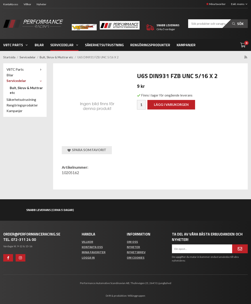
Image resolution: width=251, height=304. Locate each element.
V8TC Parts (15, 44)
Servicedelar (64, 44)
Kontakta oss (10, 4)
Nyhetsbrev (136, 252)
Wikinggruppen (136, 295)
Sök (237, 23)
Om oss (132, 241)
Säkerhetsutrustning (104, 44)
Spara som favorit (86, 150)
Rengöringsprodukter (150, 44)
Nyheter (41, 4)
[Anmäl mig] (240, 248)
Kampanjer (186, 44)
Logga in (88, 257)
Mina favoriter (216, 4)
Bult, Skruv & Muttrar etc (26, 90)
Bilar (39, 44)
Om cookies (135, 257)
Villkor (27, 4)
